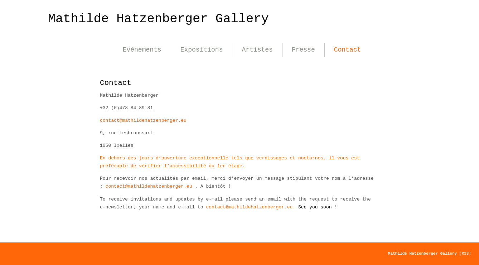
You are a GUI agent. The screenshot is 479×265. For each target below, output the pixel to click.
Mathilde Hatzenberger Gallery (158, 18)
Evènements (142, 49)
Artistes (257, 49)
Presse (303, 49)
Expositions (201, 49)
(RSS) (465, 253)
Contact (347, 49)
